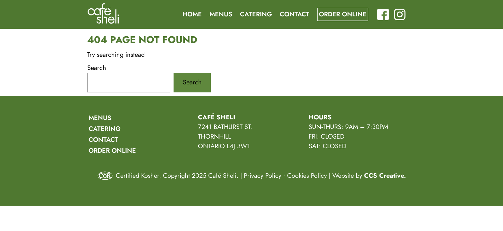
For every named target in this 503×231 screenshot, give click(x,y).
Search (96, 68)
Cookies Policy (307, 175)
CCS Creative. (385, 175)
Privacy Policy (262, 175)
